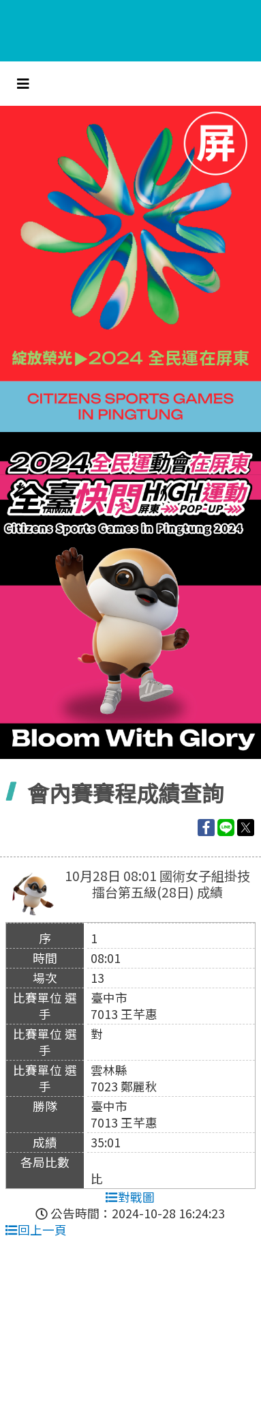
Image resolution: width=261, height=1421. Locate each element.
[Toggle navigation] (23, 83)
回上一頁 (36, 1229)
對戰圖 (130, 1196)
